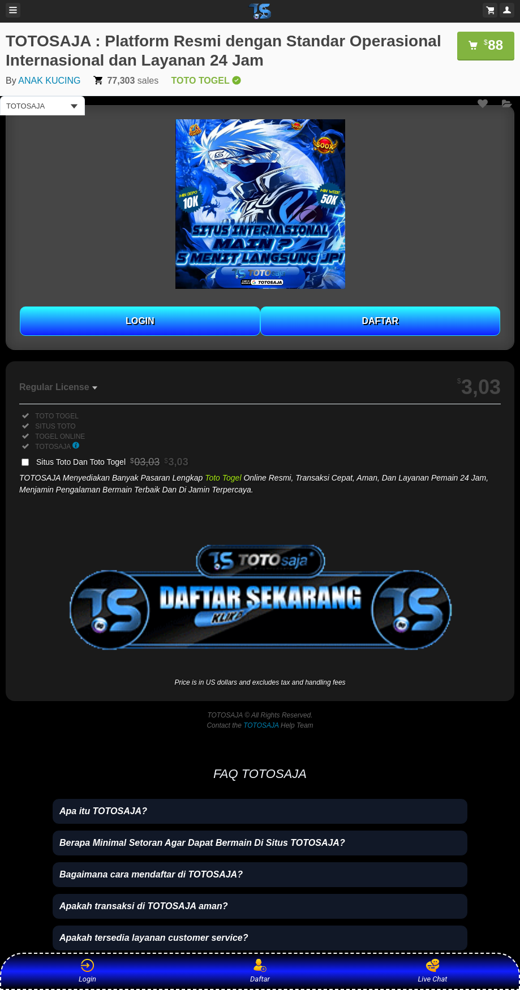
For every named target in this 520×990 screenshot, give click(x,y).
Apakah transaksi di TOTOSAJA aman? (143, 906)
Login (87, 970)
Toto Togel (223, 477)
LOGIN (140, 321)
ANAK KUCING (49, 80)
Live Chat (433, 970)
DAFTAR (380, 321)
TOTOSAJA (260, 725)
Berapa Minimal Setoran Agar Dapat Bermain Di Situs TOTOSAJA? (202, 843)
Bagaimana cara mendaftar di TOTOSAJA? (151, 874)
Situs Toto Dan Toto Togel (112, 462)
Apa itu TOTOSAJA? (103, 811)
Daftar (258, 970)
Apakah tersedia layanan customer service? (153, 938)
